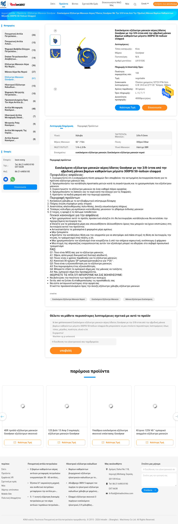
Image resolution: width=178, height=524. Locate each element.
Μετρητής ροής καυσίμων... (20, 124)
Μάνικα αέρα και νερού (20, 71)
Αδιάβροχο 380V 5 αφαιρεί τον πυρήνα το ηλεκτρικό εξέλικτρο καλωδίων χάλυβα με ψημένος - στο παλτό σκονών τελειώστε (84, 487)
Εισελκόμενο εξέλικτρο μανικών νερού (68, 299)
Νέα (3, 485)
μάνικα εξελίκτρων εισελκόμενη (138, 299)
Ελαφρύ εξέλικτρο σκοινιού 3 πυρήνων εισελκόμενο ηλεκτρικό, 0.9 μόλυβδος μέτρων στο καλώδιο (82, 501)
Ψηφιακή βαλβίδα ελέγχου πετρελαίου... (20, 50)
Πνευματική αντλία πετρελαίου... (20, 35)
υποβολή (66, 350)
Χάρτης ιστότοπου (10, 490)
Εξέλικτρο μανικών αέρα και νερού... (20, 65)
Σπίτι (3, 469)
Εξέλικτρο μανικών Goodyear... (20, 78)
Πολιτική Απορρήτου (11, 498)
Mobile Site (6, 494)
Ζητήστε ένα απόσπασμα (165, 4)
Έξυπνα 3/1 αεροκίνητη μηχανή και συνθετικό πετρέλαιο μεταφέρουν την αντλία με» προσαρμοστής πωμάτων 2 (44, 487)
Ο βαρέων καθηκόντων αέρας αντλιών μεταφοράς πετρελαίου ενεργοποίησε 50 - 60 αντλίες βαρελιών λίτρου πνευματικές (45, 474)
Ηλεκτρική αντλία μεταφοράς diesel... (20, 116)
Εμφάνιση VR (7, 477)
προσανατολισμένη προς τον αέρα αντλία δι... (20, 101)
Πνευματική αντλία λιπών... (20, 42)
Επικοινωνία (20, 187)
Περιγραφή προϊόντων (87, 126)
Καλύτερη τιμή (127, 107)
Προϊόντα (5, 473)
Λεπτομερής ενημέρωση (61, 126)
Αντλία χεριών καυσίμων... (20, 139)
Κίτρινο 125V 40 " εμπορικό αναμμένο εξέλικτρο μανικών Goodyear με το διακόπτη (152, 433)
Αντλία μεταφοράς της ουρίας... (20, 131)
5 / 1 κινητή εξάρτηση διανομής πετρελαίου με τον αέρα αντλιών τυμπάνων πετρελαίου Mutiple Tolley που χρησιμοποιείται (44, 501)
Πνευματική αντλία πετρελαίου (42, 464)
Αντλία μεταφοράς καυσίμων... (20, 108)
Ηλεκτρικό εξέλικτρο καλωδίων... (20, 86)
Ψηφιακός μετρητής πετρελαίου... (20, 93)
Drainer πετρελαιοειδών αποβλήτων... (20, 57)
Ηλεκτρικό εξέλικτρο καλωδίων (81, 464)
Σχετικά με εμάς (9, 481)
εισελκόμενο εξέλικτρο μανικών (105, 299)
